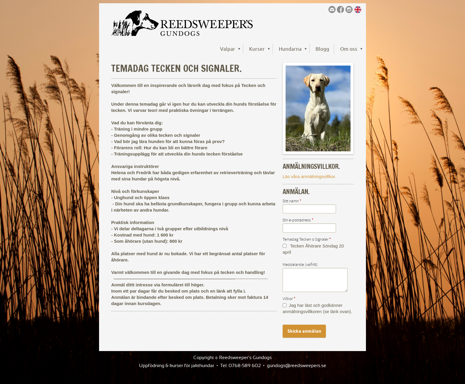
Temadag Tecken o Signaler (307, 239)
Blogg (322, 49)
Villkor (289, 298)
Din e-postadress (298, 220)
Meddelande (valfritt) (300, 264)
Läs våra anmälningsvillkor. (309, 176)
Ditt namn (292, 201)
